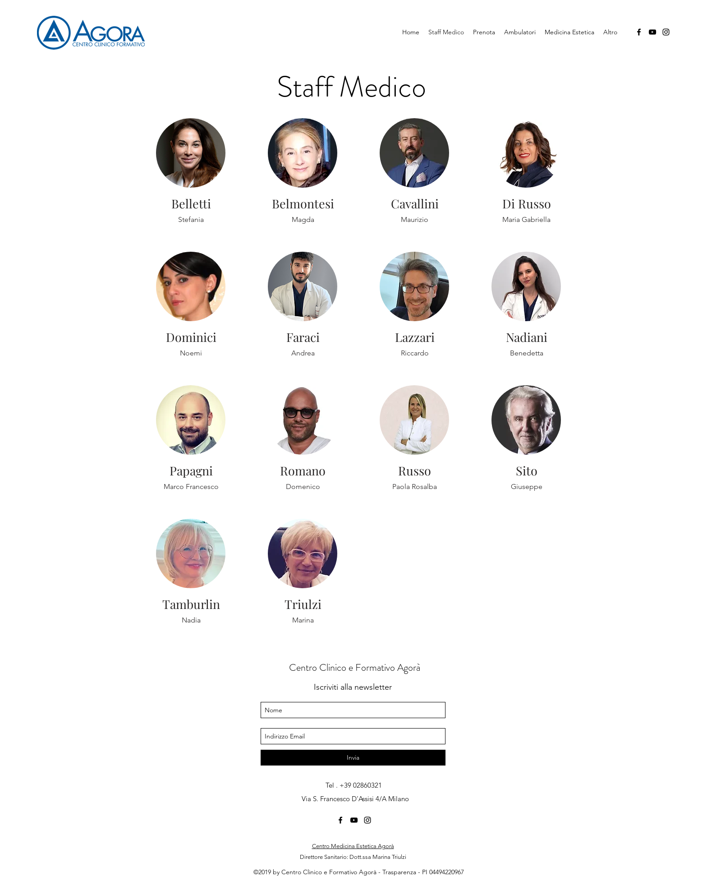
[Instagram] (665, 32)
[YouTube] (652, 32)
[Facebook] (638, 32)
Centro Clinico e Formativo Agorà (354, 667)
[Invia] (353, 758)
